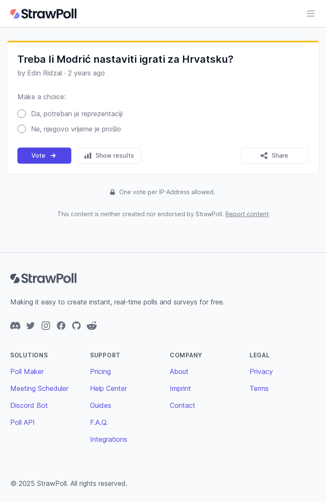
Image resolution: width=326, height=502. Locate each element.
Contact (182, 405)
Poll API (22, 422)
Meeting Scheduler (39, 388)
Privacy (261, 371)
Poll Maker (27, 371)
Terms (259, 388)
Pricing (100, 371)
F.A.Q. (99, 422)
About (179, 371)
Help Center (108, 388)
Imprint (180, 388)
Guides (100, 405)
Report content (247, 214)
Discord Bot (29, 405)
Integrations (108, 439)
